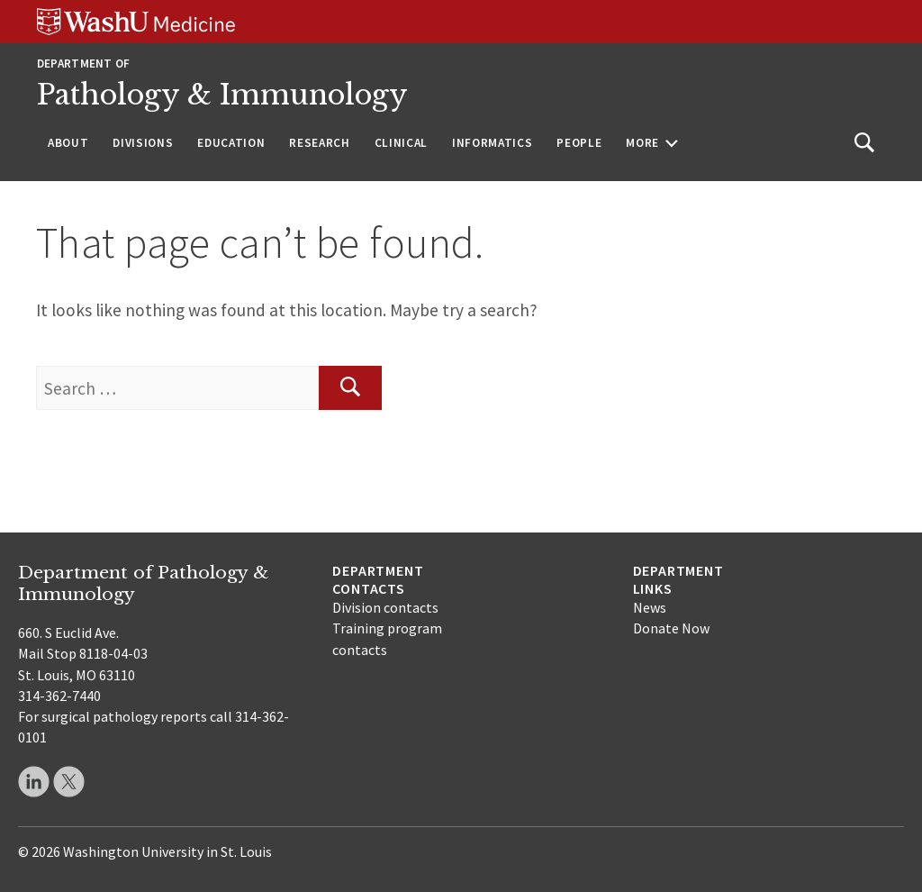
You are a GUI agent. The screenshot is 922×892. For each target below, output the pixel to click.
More (642, 142)
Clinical (401, 142)
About (68, 142)
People (578, 142)
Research (319, 142)
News (649, 607)
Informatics (492, 142)
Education (231, 142)
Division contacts (385, 607)
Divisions (143, 142)
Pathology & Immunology (222, 94)
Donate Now (671, 628)
